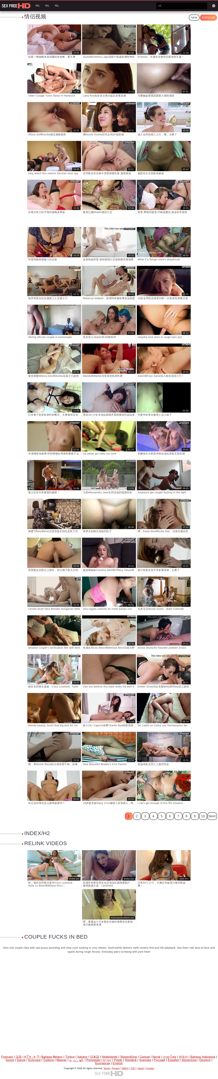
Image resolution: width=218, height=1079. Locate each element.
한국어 (183, 1056)
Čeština (48, 1060)
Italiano (82, 1056)
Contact (150, 1068)
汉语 (19, 1056)
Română (130, 1060)
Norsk (156, 1056)
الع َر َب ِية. (76, 1060)
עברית (107, 1060)
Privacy (116, 1068)
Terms (106, 1068)
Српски (145, 1056)
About (141, 1068)
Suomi (10, 1060)
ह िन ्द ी (31, 1056)
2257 (133, 1068)
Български (102, 1063)
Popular (208, 17)
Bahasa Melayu (52, 1056)
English (118, 1063)
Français (7, 1056)
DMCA (125, 1068)
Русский (159, 1060)
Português (93, 1060)
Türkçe (70, 1056)
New (194, 17)
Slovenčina (189, 1060)
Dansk (21, 1060)
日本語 (94, 1056)
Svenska (145, 1060)
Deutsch (205, 1060)
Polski (118, 1060)
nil (38, 5)
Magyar (62, 1060)
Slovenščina (128, 1056)
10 (203, 816)
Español (173, 1060)
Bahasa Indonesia (202, 1056)
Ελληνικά (34, 1060)
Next (212, 816)
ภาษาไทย (169, 1056)
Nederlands (110, 1056)
